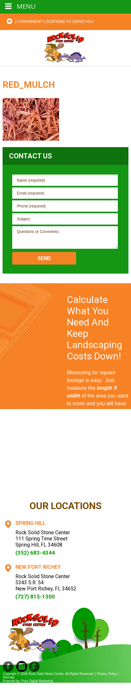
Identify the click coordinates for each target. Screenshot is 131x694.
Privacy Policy (107, 674)
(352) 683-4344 (35, 552)
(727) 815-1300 (35, 596)
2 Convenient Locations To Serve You (54, 21)
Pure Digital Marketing (37, 681)
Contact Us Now (97, 485)
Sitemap (8, 677)
